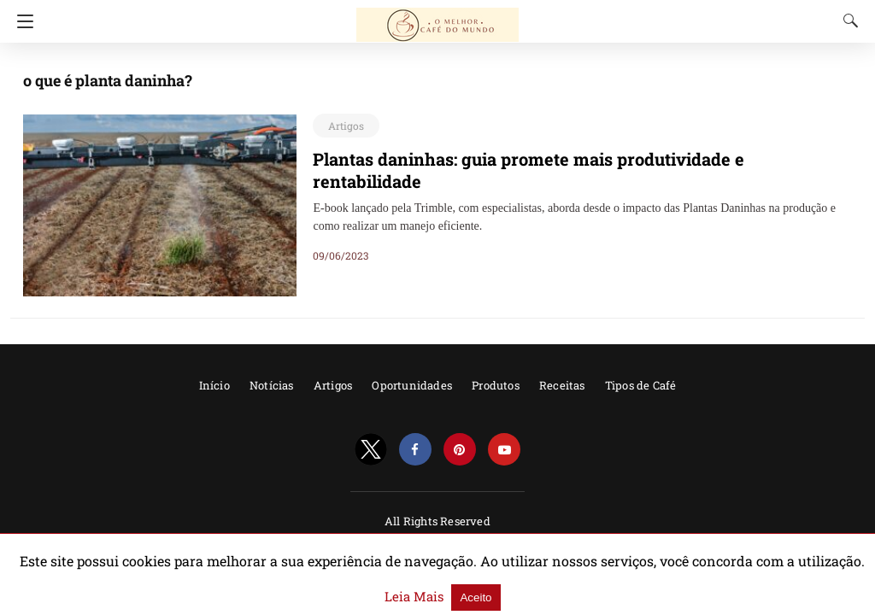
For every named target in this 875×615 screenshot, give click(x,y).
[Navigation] (21, 21)
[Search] (846, 20)
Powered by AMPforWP (437, 543)
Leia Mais (777, 587)
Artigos (343, 126)
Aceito (833, 588)
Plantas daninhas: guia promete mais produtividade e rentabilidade (558, 158)
